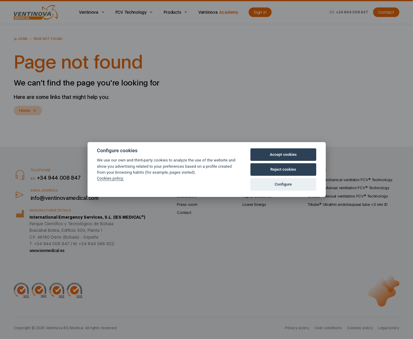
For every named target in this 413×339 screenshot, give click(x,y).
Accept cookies (283, 154)
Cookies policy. (110, 178)
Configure (283, 184)
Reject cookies (283, 169)
